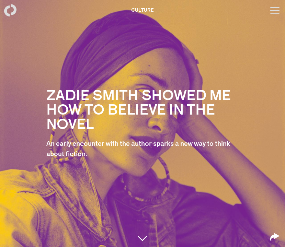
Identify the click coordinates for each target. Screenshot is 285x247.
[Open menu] (274, 10)
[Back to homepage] (10, 10)
